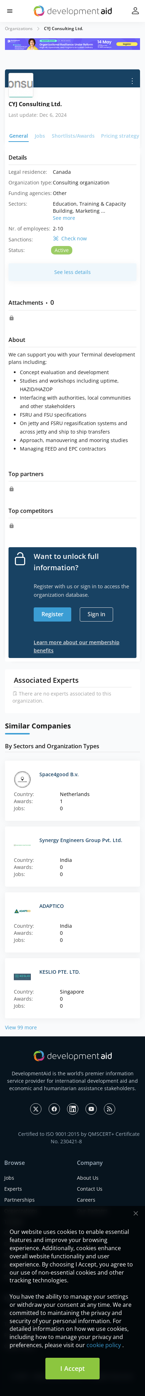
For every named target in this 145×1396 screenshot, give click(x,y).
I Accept (72, 1368)
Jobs (40, 135)
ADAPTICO (51, 906)
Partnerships (19, 1199)
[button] (9, 11)
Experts (13, 1188)
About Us (88, 1177)
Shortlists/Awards (73, 135)
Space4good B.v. (59, 774)
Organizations (19, 28)
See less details (72, 272)
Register (52, 614)
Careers (86, 1199)
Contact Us (89, 1188)
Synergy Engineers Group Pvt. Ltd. (80, 840)
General (18, 135)
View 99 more (21, 1027)
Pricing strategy (120, 135)
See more (64, 217)
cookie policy (104, 1345)
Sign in (96, 614)
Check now (74, 238)
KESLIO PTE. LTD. (59, 971)
